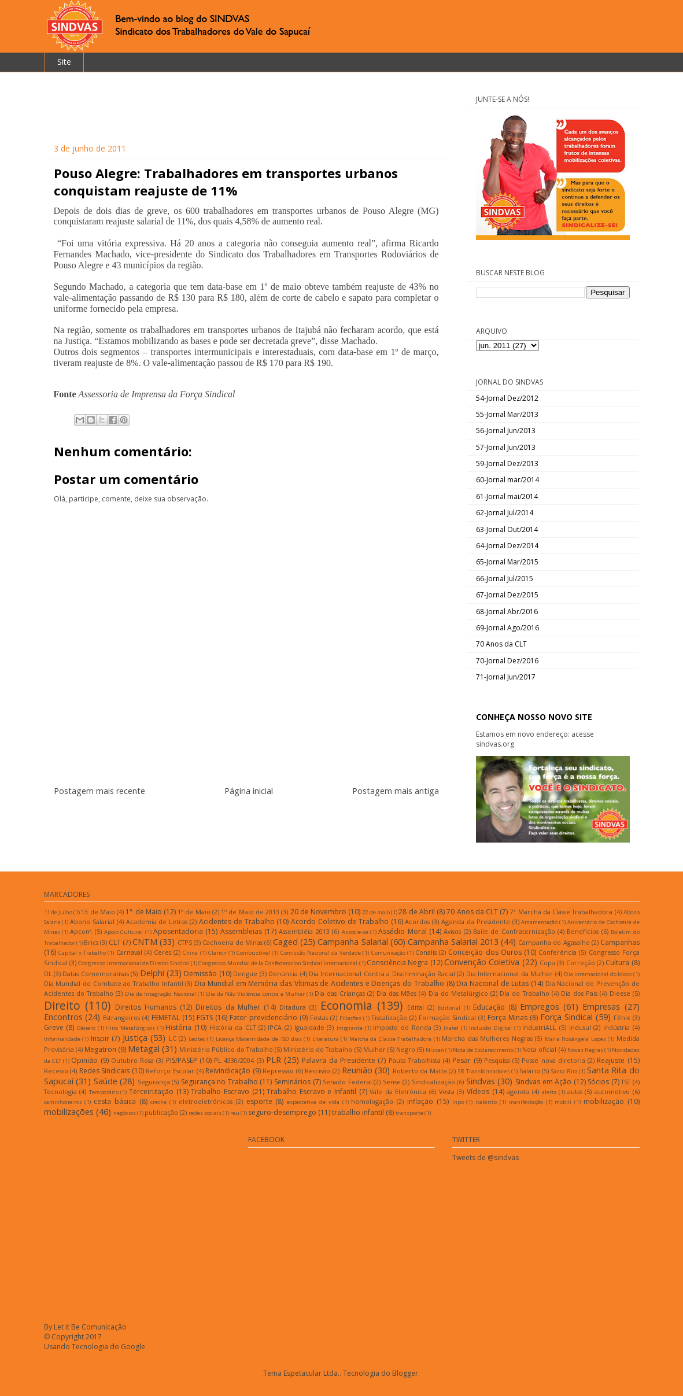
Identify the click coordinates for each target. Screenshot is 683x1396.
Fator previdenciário (263, 1017)
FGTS (205, 1017)
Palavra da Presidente (338, 1060)
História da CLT (232, 1027)
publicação (161, 1112)
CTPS (185, 942)
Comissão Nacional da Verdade (320, 952)
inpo (458, 1102)
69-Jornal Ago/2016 (507, 628)
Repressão (278, 1070)
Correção (580, 962)
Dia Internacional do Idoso (598, 974)
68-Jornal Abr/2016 (507, 611)
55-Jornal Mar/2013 (507, 414)
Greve (54, 1027)
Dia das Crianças (339, 993)
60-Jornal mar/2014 (507, 480)
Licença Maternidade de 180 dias (259, 1039)
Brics (91, 942)
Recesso (56, 1070)
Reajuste (611, 1060)
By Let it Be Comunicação (85, 1327)
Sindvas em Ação (543, 1082)
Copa (547, 962)
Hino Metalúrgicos (130, 1028)
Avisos (452, 931)
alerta (549, 1092)
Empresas (601, 1006)
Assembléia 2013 (304, 931)
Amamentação (539, 922)
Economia (346, 1005)
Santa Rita (564, 1071)
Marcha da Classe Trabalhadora (390, 1039)
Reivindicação (227, 1071)
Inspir (100, 1038)
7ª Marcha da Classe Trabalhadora (561, 911)
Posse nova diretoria (553, 1060)
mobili (563, 1102)
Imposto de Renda (402, 1027)
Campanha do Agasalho (553, 942)
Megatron (100, 1049)
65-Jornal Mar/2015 (507, 562)
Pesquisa (497, 1060)
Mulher (374, 1049)
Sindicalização (433, 1081)
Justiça (135, 1037)
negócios (124, 1113)
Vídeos (478, 1091)
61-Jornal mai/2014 (507, 496)
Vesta (447, 1091)
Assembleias (241, 931)
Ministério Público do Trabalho (226, 1049)
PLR (273, 1059)
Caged (285, 941)
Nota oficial (539, 1049)
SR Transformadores (484, 1071)
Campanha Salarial (352, 941)
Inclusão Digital (490, 1028)
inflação (420, 1101)
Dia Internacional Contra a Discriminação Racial (382, 973)
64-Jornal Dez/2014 (507, 546)
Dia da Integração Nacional (160, 994)
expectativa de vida (313, 1102)
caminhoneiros (63, 1102)
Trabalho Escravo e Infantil (311, 1091)
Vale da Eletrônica (398, 1091)
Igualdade (309, 1027)
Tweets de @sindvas (485, 1157)
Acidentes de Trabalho (237, 921)
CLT (115, 942)
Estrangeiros (121, 1017)
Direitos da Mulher (227, 1007)
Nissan (435, 1050)
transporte (409, 1113)
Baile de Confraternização (514, 931)
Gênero (86, 1028)
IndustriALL (539, 1027)
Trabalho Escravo (220, 1091)
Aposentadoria (178, 931)
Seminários (292, 1082)
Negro (405, 1049)
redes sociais (205, 1113)
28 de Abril (416, 912)
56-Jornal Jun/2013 (506, 430)
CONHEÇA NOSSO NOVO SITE (534, 716)
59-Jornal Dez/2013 (507, 463)
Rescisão (317, 1070)
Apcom (81, 931)
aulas (574, 1091)
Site (64, 61)
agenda (518, 1091)
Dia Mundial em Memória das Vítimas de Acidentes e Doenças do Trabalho (319, 983)
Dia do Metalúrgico (458, 993)
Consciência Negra (397, 962)
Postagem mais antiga (395, 790)
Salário (529, 1070)
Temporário (104, 1092)
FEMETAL (166, 1017)
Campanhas (620, 942)
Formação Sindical (447, 1017)
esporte (259, 1101)
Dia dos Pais (579, 993)
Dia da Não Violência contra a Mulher (255, 994)
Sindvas (480, 1081)
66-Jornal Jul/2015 (504, 578)
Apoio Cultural (123, 932)
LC (172, 1038)
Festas (319, 1017)
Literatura (325, 1039)
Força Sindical (566, 1016)
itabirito (486, 1102)
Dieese (620, 993)
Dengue (245, 973)
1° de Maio (143, 912)
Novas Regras (585, 1050)
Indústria (616, 1027)
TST (625, 1081)
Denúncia (283, 973)
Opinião (84, 1060)
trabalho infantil (358, 1112)
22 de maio (375, 912)
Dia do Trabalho (524, 993)
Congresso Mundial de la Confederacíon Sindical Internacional (277, 963)
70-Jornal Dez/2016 (507, 661)
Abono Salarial (92, 921)
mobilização (604, 1101)
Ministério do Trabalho (317, 1049)
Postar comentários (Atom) (260, 818)
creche (158, 1102)
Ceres (162, 952)
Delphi (152, 972)
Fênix (622, 1017)
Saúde (105, 1081)
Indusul (580, 1027)
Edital (415, 1007)
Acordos (417, 921)
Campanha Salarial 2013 (453, 941)
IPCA (275, 1027)
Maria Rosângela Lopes (575, 1039)
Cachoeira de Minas (232, 942)
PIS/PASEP (181, 1060)
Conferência (557, 952)
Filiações (350, 1018)
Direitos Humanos (145, 1007)
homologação (372, 1101)
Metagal (144, 1048)
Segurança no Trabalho (219, 1082)
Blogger (405, 1373)
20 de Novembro (318, 912)
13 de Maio (98, 911)
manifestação (526, 1102)
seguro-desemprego (282, 1112)
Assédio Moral (402, 931)
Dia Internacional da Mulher (509, 973)
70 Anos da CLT (501, 644)
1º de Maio (194, 911)
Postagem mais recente (99, 790)
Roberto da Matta (420, 1070)
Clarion (217, 952)
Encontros (63, 1016)
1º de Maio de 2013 (250, 911)
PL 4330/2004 (234, 1060)
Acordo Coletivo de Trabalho (339, 921)
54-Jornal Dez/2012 (507, 398)
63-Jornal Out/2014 (507, 529)
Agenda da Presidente (475, 921)
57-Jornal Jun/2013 (506, 447)
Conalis (426, 952)
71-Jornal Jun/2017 (506, 677)
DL (48, 973)
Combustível (253, 952)
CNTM (144, 941)
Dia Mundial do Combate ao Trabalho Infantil (113, 983)
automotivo (612, 1091)
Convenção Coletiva (481, 961)
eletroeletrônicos (205, 1101)
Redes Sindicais (104, 1071)
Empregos (539, 1006)
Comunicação (388, 952)
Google (133, 1346)
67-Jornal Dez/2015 (507, 595)
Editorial (449, 1007)
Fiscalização (389, 1017)
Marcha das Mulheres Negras (487, 1038)
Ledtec (197, 1039)
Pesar (461, 1060)
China (190, 952)
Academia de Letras (157, 921)
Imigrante (350, 1028)
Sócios (598, 1082)
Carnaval (129, 952)
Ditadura (292, 1007)
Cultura (617, 962)
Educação (489, 1007)
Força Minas (507, 1017)
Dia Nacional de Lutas (492, 983)
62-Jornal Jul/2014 (504, 513)
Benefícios (583, 931)
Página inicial (248, 790)
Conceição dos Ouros (484, 952)
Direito (62, 1005)
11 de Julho (58, 912)
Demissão (200, 973)
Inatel (451, 1028)
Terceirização (151, 1091)
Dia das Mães (396, 993)
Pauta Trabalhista (415, 1060)
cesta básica (115, 1101)
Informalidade (62, 1039)
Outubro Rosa (132, 1060)
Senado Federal (347, 1081)
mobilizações (69, 1111)
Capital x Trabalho (82, 952)
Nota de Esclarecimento (483, 1050)
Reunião (357, 1070)
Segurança (154, 1081)
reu (234, 1113)
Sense (392, 1081)
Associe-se (355, 932)
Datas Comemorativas (95, 973)
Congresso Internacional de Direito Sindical (133, 963)
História (178, 1027)
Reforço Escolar (170, 1070)
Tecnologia (60, 1091)
